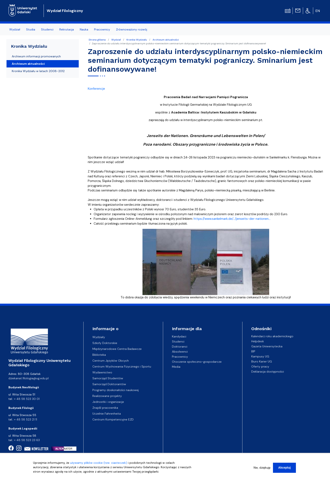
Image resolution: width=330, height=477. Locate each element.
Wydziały (98, 337)
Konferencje (96, 89)
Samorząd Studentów (107, 378)
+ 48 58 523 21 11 (25, 419)
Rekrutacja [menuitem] (66, 29)
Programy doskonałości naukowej (115, 390)
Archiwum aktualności (166, 39)
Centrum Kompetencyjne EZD (113, 419)
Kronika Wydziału (136, 39)
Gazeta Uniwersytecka (266, 346)
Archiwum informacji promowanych (36, 56)
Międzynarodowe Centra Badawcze (117, 349)
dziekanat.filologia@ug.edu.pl (28, 378)
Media (176, 366)
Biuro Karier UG (261, 361)
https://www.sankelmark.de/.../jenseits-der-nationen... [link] (232, 219)
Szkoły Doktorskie (104, 343)
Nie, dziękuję (262, 469)
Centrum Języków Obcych (110, 360)
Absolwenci (180, 351)
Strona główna (97, 39)
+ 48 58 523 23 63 (27, 440)
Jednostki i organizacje (108, 402)
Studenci (178, 341)
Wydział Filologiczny (65, 10)
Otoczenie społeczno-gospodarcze (197, 361)
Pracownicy (180, 356)
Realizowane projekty (107, 396)
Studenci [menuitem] (47, 29)
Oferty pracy (260, 366)
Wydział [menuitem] (14, 29)
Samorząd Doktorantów (109, 384)
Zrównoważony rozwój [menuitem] (131, 29)
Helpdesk (257, 341)
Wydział (116, 39)
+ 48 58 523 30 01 (27, 399)
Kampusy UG (260, 356)
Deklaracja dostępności (267, 371)
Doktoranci (179, 346)
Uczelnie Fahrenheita (106, 413)
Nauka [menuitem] (84, 29)
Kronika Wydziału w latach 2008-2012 (38, 71)
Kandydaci (179, 336)
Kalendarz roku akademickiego (272, 336)
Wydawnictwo (102, 372)
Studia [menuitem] (30, 29)
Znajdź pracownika (105, 408)
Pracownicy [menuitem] (102, 29)
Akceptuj (284, 468)
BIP (253, 351)
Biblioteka (99, 355)
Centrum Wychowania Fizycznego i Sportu (121, 366)
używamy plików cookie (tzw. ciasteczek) (98, 464)
